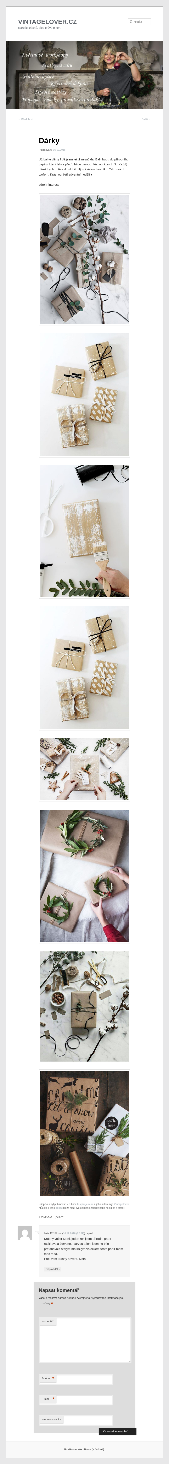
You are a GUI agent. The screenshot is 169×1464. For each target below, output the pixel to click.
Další (146, 119)
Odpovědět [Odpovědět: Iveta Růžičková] (53, 1269)
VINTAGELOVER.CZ (47, 21)
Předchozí (25, 119)
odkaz (59, 1207)
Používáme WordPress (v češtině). (84, 1449)
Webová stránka (51, 1419)
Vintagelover (121, 1204)
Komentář (47, 1321)
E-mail (48, 1399)
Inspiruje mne (85, 1204)
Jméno (48, 1379)
